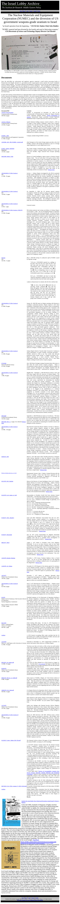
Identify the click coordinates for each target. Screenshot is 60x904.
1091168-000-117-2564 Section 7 (9, 426)
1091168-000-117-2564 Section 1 (9, 173)
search (31, 10)
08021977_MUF (5, 542)
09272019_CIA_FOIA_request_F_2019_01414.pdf (14, 786)
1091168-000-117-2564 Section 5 (9, 351)
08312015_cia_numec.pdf (7, 662)
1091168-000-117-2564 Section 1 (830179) (11, 210)
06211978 (3, 623)
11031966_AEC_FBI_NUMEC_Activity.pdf (12, 142)
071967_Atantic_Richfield (7, 148)
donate (35, 10)
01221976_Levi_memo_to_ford (9, 495)
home (21, 10)
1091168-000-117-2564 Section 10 (9, 714)
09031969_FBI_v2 (5, 421)
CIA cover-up (42, 664)
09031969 (3, 416)
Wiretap (3, 257)
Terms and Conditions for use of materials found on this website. (30, 900)
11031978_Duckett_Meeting (8, 558)
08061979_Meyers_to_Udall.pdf (9, 678)
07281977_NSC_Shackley (7, 517)
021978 (3, 597)
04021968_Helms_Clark (7, 156)
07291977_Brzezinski (6, 534)
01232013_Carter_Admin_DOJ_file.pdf (11, 740)
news (27, 10)
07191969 (3, 363)
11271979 (3, 705)
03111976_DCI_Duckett (7, 481)
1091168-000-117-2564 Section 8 (9, 583)
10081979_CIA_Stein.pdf (7, 690)
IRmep (38, 10)
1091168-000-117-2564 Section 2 (9, 191)
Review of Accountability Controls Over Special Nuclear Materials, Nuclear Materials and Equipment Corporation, (43, 773)
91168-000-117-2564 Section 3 (10, 203)
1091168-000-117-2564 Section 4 (9, 303)
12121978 (3, 641)
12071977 (3, 575)
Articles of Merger (5, 122)
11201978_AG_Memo (6, 566)
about (24, 10)
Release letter (51, 169)
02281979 (3, 668)
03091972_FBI (5, 456)
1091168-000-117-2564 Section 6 (9, 372)
